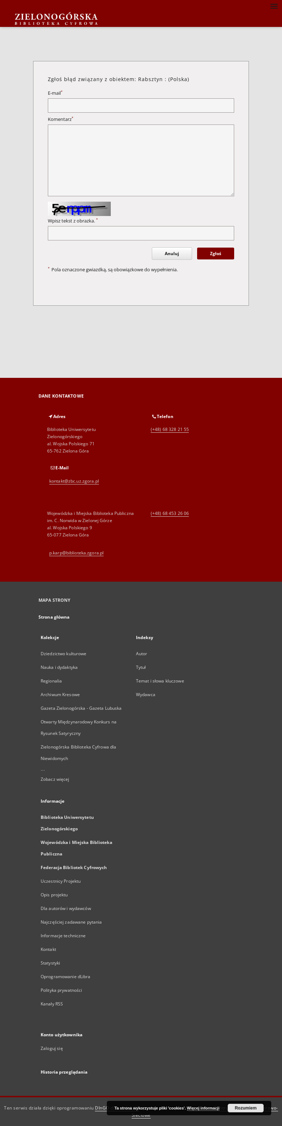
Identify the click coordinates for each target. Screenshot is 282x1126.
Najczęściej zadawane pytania (71, 922)
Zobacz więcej (55, 779)
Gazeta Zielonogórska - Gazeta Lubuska (81, 708)
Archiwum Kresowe (60, 694)
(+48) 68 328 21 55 (170, 429)
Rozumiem (246, 1108)
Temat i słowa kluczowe (160, 681)
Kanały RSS (52, 1004)
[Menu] (273, 5)
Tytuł (141, 667)
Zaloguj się (52, 1048)
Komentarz (60, 119)
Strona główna (54, 617)
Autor (141, 654)
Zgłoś (215, 253)
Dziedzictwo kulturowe (64, 654)
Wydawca (145, 694)
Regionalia (51, 681)
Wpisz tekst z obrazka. (73, 221)
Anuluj (172, 253)
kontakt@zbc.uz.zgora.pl (74, 481)
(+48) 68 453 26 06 (170, 513)
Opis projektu (54, 895)
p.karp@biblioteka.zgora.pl (76, 553)
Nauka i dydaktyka (59, 667)
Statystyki (50, 963)
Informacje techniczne (63, 936)
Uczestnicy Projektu (61, 881)
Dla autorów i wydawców (66, 908)
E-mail (55, 93)
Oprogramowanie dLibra (66, 976)
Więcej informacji (203, 1108)
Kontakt (48, 949)
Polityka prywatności (61, 990)
